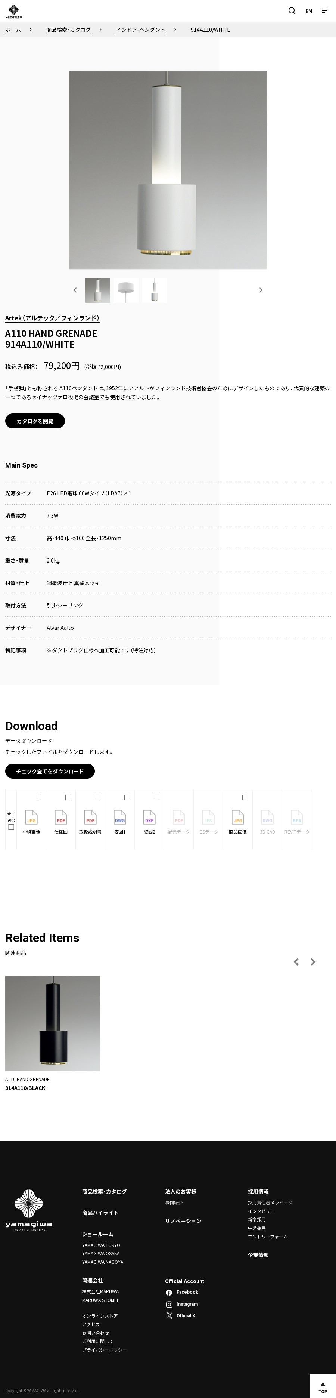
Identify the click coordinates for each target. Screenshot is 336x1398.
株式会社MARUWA (100, 1291)
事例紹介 (174, 1202)
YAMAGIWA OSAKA (100, 1253)
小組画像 (31, 822)
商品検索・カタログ (104, 1191)
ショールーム (97, 1234)
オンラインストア (100, 1315)
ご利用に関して (97, 1340)
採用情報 (258, 1191)
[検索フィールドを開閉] (292, 11)
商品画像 (238, 822)
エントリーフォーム (268, 1236)
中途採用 (257, 1227)
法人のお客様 (180, 1191)
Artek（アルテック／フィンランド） (52, 317)
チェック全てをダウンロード (50, 771)
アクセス (91, 1324)
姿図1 (120, 822)
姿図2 (149, 822)
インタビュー (261, 1210)
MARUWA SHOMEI (100, 1299)
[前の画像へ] (75, 290)
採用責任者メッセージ (270, 1202)
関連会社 (92, 1280)
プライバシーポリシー (104, 1349)
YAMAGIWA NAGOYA (102, 1261)
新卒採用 (257, 1219)
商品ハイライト (100, 1212)
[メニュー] (325, 11)
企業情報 (258, 1254)
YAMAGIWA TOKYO (101, 1245)
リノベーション (183, 1221)
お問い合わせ (95, 1332)
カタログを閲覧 (35, 421)
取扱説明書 (90, 822)
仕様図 (61, 822)
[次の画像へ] (260, 290)
